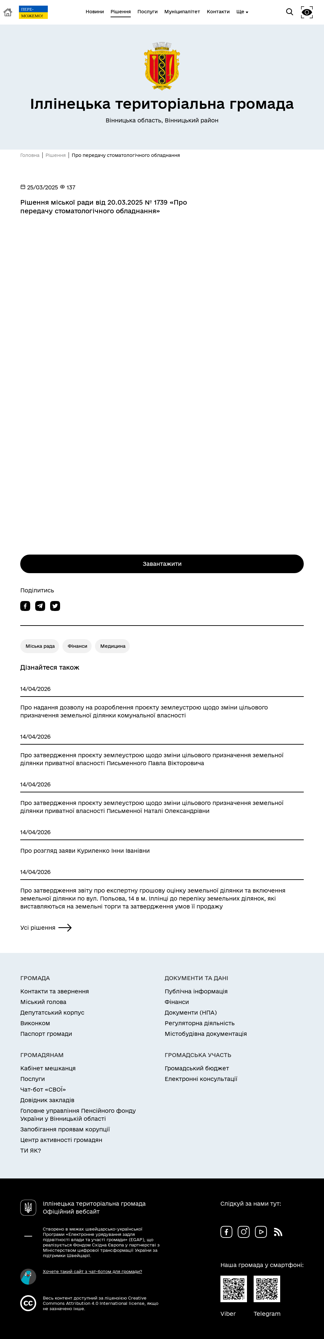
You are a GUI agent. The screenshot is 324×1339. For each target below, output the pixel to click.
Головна (30, 155)
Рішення (55, 155)
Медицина (112, 646)
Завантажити (162, 564)
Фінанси (77, 646)
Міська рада (40, 646)
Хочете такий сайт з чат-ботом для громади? (92, 1271)
